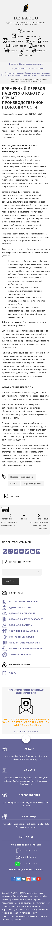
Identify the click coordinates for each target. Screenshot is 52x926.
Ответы (13, 51)
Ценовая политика (20, 654)
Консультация (15, 41)
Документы (39, 46)
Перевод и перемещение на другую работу (9, 522)
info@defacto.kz (26, 857)
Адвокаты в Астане (20, 607)
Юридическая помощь (28, 36)
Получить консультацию (24, 631)
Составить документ (21, 636)
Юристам (28, 56)
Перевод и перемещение (21, 477)
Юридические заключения (24, 642)
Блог (27, 51)
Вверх (24, 519)
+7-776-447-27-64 (26, 850)
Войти (13, 673)
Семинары (42, 51)
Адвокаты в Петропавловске (26, 619)
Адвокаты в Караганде (22, 613)
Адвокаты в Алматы (20, 625)
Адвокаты (28, 31)
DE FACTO (26, 18)
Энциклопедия (18, 46)
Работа (13, 483)
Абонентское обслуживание (25, 648)
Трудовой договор (32, 483)
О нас (45, 41)
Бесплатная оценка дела (23, 601)
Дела (32, 41)
